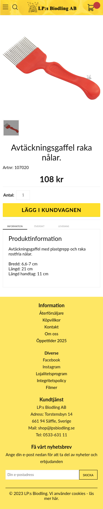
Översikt (39, 226)
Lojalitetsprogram (51, 373)
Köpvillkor (52, 319)
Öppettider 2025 (51, 340)
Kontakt (51, 326)
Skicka (88, 475)
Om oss (52, 333)
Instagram (51, 366)
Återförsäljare (51, 313)
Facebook (51, 359)
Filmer (51, 387)
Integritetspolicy (51, 380)
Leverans (63, 226)
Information (15, 226)
